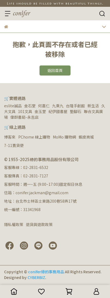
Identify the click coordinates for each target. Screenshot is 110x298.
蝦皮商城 (86, 137)
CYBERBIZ (36, 277)
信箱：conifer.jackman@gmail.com (36, 192)
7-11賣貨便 (14, 145)
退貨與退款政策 (39, 224)
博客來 (10, 137)
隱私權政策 (13, 224)
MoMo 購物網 (64, 137)
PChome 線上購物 (34, 137)
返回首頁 (55, 70)
